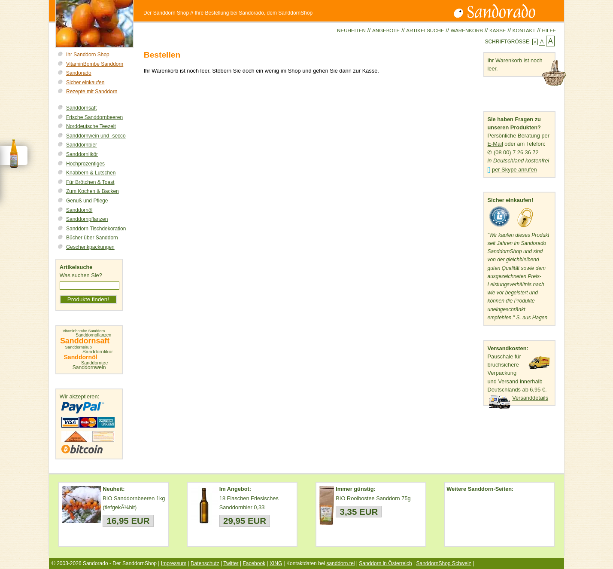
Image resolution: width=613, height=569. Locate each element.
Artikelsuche (425, 30)
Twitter (230, 563)
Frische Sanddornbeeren (94, 117)
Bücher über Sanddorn (92, 238)
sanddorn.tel (340, 563)
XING (276, 563)
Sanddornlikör (82, 154)
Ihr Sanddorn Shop (87, 55)
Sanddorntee (94, 363)
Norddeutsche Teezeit (91, 126)
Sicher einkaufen (85, 83)
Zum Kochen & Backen (92, 191)
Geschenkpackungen (90, 247)
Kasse (497, 30)
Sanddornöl (79, 210)
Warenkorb (467, 30)
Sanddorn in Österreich (385, 563)
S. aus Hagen (531, 318)
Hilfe (549, 30)
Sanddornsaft (81, 108)
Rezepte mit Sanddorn (91, 92)
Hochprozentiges (85, 164)
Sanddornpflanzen (87, 219)
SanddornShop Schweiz (443, 563)
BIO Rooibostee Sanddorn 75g (373, 498)
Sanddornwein (89, 367)
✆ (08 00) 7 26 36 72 (512, 152)
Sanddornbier (81, 145)
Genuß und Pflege (87, 201)
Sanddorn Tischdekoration (96, 229)
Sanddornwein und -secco (96, 136)
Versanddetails (530, 398)
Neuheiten (351, 30)
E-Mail (495, 144)
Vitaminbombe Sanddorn (84, 331)
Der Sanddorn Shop (166, 13)
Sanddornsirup (78, 347)
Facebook (254, 563)
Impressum (173, 563)
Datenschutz (205, 563)
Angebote (386, 30)
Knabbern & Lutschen (90, 173)
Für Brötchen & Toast (90, 182)
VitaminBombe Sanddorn (94, 64)
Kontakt (524, 30)
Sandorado (78, 73)
